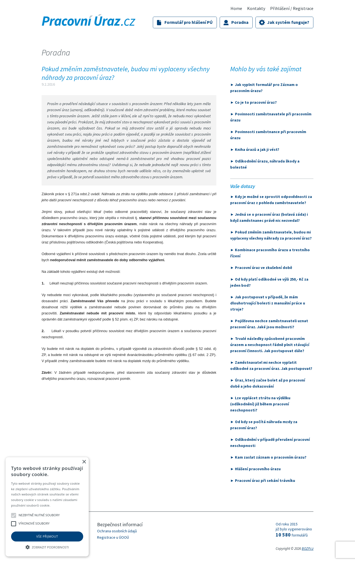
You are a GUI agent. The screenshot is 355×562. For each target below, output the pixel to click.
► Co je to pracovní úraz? (253, 102)
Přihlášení (280, 8)
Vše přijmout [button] (47, 536)
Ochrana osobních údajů (117, 530)
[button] (47, 546)
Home (236, 8)
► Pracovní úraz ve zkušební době (261, 267)
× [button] (84, 462)
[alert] (47, 506)
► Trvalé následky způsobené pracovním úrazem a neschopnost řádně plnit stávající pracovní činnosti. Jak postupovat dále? (269, 344)
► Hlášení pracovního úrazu (255, 468)
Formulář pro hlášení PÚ (188, 22)
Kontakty (256, 8)
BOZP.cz (307, 548)
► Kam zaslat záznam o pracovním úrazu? (268, 457)
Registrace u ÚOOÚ (113, 537)
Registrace (303, 8)
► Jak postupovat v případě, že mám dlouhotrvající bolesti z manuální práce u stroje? (267, 303)
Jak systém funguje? (288, 22)
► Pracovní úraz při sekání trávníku (262, 480)
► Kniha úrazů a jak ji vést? (254, 149)
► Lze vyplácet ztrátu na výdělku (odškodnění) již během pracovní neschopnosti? (260, 404)
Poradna (239, 22)
